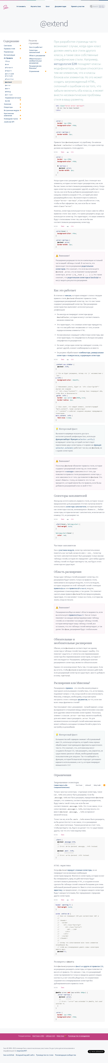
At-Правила (8, 58)
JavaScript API (9, 122)
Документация (60, 6)
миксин (68, 295)
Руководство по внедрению (79, 1036)
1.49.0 (42, 1036)
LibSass (48, 1036)
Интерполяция (9, 55)
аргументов (82, 699)
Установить (21, 6)
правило (76, 615)
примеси (69, 688)
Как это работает (36, 47)
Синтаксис (8, 45)
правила (59, 588)
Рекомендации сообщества (65, 1055)
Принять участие (77, 6)
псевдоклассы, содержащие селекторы (84, 355)
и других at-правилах (89, 966)
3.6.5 (53, 1036)
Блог (48, 6)
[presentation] (55, 151)
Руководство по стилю (44, 1055)
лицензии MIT (22, 1051)
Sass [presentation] (62, 152)
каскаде (69, 471)
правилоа (77, 588)
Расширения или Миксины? (35, 67)
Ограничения (34, 71)
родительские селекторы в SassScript (83, 277)
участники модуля (66, 550)
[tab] (55, 151)
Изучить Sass (36, 6)
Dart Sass (36, 1036)
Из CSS (7, 101)
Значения (7, 104)
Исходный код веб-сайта (25, 1055)
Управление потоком (13, 98)
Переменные (8, 52)
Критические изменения (9, 114)
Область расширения (37, 55)
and (9, 75)
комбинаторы (84, 352)
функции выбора (62, 439)
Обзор (7, 61)
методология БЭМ (65, 64)
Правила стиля (9, 49)
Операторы (8, 107)
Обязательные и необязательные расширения (35, 61)
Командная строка (11, 119)
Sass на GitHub (8, 1055)
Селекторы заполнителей (34, 51)
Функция (83, 439)
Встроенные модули (11, 110)
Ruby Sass (60, 1036)
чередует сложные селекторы (79, 870)
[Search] (97, 6)
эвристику (58, 890)
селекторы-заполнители (76, 506)
